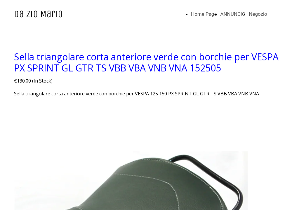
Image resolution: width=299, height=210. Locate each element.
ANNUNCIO (232, 14)
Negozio (258, 14)
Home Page (204, 14)
